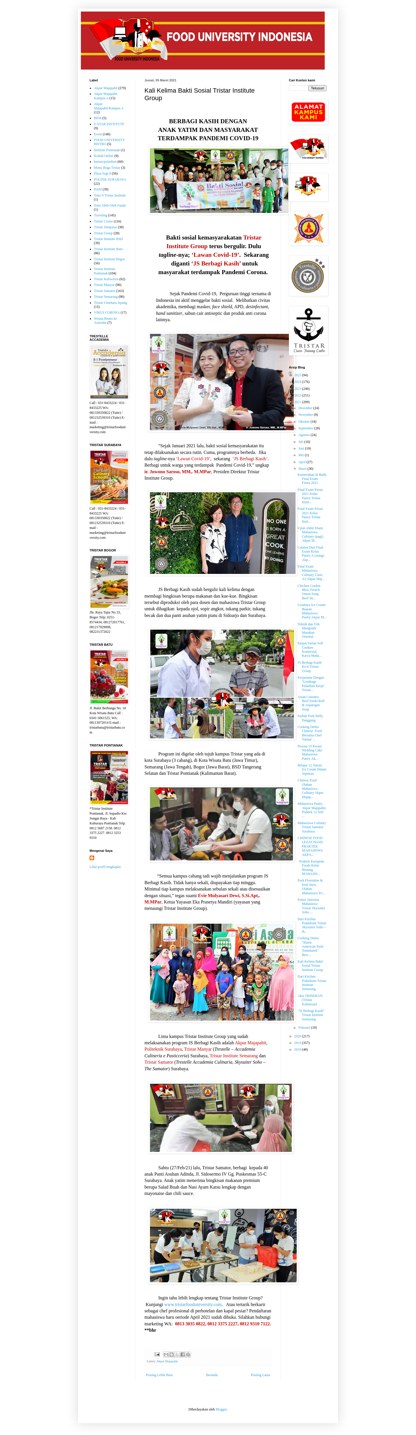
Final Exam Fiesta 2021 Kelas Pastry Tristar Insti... (310, 515)
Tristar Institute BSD (108, 239)
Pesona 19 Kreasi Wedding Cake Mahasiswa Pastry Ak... (310, 752)
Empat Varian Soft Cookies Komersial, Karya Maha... (310, 649)
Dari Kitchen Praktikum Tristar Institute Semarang (312, 982)
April (302, 462)
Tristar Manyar (104, 285)
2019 (298, 1043)
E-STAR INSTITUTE (109, 124)
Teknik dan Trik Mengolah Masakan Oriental (309, 630)
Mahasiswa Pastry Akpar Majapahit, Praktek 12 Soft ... (312, 810)
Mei (301, 455)
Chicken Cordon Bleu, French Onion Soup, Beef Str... (309, 592)
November (306, 415)
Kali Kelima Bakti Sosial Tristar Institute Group (310, 965)
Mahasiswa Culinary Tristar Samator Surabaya (312, 827)
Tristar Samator (105, 291)
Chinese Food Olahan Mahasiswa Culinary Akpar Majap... (310, 788)
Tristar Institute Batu (108, 249)
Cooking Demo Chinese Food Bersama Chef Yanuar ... (310, 733)
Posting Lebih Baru (159, 1375)
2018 (298, 1049)
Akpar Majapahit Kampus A (106, 96)
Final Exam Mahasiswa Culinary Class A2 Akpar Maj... (311, 572)
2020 (298, 1036)
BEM (97, 118)
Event (98, 134)
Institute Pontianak (107, 150)
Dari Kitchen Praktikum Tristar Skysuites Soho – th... (312, 925)
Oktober (304, 422)
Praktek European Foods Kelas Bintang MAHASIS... (311, 867)
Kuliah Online (104, 156)
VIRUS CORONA (107, 312)
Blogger (221, 1409)
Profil (98, 189)
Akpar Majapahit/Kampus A (109, 106)
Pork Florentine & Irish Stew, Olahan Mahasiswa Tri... (311, 886)
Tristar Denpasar (105, 227)
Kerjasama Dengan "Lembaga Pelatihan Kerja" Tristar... (311, 684)
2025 (298, 375)
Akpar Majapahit (167, 1361)
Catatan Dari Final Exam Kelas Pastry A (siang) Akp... (311, 553)
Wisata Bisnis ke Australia (105, 321)
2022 (298, 395)
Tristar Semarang (106, 297)
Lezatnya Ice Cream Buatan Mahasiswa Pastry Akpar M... (312, 611)
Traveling (100, 215)
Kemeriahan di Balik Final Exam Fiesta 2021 (312, 479)
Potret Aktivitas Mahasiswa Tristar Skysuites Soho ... (311, 906)
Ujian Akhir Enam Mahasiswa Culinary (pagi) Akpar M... (310, 534)
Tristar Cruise (103, 221)
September (306, 428)
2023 (298, 389)
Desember (305, 408)
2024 (298, 382)
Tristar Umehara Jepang (110, 303)
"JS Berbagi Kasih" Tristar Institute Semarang (311, 1015)
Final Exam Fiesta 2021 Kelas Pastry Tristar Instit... (310, 496)
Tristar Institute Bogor (109, 259)
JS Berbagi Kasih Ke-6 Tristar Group (310, 667)
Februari (304, 1028)
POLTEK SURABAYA (110, 179)
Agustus (304, 435)
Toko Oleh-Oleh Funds (110, 205)
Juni (301, 448)
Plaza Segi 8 (102, 173)
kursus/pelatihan (105, 162)
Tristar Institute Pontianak (104, 271)
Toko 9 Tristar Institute (110, 195)
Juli (301, 442)
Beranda (212, 1375)
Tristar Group (103, 233)
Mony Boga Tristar (107, 168)
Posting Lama (260, 1375)
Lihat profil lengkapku (105, 867)
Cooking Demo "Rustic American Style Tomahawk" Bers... (311, 946)
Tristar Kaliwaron (106, 279)
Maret (303, 469)
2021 (298, 402)
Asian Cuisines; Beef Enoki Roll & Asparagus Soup (311, 703)
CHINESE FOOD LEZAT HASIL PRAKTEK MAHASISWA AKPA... (310, 846)
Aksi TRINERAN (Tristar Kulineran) (310, 1000)
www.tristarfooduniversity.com (193, 1304)
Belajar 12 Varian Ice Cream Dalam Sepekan (312, 769)
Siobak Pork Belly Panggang (310, 718)
